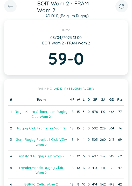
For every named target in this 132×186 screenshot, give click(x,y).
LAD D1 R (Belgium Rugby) (73, 88)
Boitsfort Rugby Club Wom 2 (41, 156)
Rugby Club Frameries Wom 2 (41, 128)
